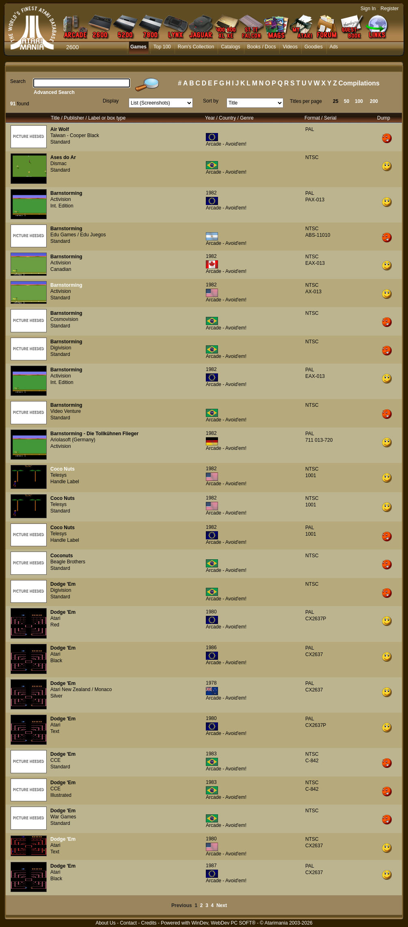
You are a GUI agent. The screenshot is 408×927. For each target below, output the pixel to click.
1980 (211, 612)
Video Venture (65, 411)
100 (359, 101)
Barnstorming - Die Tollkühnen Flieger (94, 433)
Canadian (60, 269)
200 (374, 101)
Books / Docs (261, 47)
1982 (211, 193)
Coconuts (61, 555)
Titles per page (306, 101)
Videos (290, 47)
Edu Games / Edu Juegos (78, 235)
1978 (211, 683)
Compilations (359, 83)
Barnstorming (66, 193)
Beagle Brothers (67, 562)
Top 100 (162, 47)
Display (111, 101)
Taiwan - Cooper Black (74, 135)
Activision (60, 199)
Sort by (210, 101)
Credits (148, 923)
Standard (60, 142)
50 (346, 101)
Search (18, 81)
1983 (211, 754)
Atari (55, 618)
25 (335, 101)
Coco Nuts (62, 469)
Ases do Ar (63, 157)
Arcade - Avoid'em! (226, 144)
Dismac (58, 163)
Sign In (368, 8)
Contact (128, 923)
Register (389, 8)
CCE (55, 760)
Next (221, 905)
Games (138, 47)
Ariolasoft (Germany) (72, 440)
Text (54, 731)
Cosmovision (64, 319)
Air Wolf (59, 129)
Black (56, 660)
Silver (56, 696)
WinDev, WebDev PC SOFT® (224, 923)
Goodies (313, 47)
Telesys (58, 475)
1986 (211, 647)
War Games (63, 817)
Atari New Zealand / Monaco (81, 689)
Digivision (60, 348)
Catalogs (230, 47)
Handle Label (64, 481)
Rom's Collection (196, 47)
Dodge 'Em (63, 584)
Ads (334, 47)
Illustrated (60, 795)
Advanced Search (54, 92)
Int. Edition (61, 206)
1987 (211, 865)
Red (54, 625)
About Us (105, 923)
